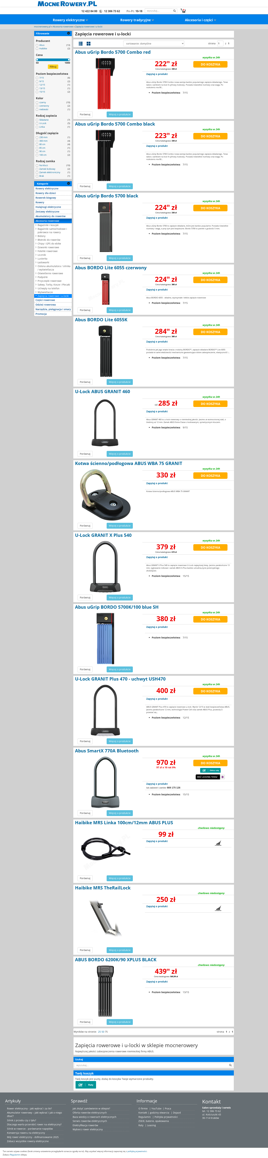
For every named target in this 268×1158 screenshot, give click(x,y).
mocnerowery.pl (42, 26)
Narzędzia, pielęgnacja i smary (53, 309)
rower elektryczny (93, 1129)
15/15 (42, 91)
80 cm (42, 144)
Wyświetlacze (45, 292)
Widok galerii (88, 44)
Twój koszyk (84, 1073)
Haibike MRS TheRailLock (103, 888)
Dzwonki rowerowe (48, 247)
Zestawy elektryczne (47, 211)
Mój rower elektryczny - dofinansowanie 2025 (33, 1137)
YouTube (156, 1108)
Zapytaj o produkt (157, 74)
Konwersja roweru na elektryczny (26, 1132)
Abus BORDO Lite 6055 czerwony (111, 267)
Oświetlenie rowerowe (50, 273)
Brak (41, 175)
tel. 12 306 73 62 (211, 1111)
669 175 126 (173, 787)
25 (99, 1031)
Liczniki (42, 254)
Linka (42, 126)
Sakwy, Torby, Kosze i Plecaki (54, 284)
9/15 (41, 81)
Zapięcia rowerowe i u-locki (88, 26)
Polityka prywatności (166, 1116)
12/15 (42, 84)
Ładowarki (43, 262)
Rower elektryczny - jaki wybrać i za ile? (29, 1108)
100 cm (42, 154)
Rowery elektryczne (70, 20)
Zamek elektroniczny (49, 172)
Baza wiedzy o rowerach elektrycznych (94, 1116)
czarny (42, 102)
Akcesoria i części (200, 20)
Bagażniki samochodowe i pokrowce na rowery (52, 230)
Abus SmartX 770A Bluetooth (107, 751)
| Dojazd (176, 1112)
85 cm (42, 147)
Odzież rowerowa (46, 304)
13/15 (42, 88)
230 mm (43, 137)
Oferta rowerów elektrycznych (90, 1112)
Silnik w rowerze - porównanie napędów (30, 1128)
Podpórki (43, 277)
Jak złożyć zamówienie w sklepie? (91, 1108)
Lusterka (42, 258)
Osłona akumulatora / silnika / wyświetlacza (54, 267)
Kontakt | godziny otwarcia (153, 1112)
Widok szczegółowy (81, 44)
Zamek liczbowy (47, 168)
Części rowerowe (45, 300)
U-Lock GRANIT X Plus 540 (103, 535)
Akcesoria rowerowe (63, 26)
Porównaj (85, 114)
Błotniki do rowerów (49, 239)
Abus (41, 45)
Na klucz (43, 165)
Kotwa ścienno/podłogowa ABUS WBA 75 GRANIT (128, 463)
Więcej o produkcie (120, 114)
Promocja (41, 313)
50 (103, 1031)
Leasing (151, 1125)
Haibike (43, 48)
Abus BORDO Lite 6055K (101, 319)
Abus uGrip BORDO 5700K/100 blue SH (117, 607)
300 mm (43, 140)
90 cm (42, 151)
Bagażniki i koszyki (48, 225)
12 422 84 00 (89, 11)
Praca (168, 1108)
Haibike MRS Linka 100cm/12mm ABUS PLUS (124, 822)
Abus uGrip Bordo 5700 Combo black (115, 124)
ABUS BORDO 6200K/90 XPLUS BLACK (115, 959)
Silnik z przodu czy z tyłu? (21, 1120)
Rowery (40, 202)
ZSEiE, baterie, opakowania (153, 1121)
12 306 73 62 (112, 11)
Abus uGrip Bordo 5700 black (106, 196)
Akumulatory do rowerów (50, 216)
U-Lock (42, 123)
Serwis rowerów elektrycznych (90, 1121)
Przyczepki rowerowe (50, 280)
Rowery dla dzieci (46, 193)
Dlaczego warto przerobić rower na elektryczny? (34, 1124)
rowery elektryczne (38, 1141)
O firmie (143, 1108)
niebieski (43, 109)
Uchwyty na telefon (48, 288)
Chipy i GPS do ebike (49, 243)
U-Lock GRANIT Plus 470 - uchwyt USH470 (120, 679)
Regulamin (144, 1116)
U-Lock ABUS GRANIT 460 (102, 391)
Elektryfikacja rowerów (85, 1125)
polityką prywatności (137, 1151)
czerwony (44, 105)
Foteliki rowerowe (48, 251)
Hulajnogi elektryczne (48, 207)
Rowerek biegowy (46, 197)
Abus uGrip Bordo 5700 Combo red (113, 52)
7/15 (41, 77)
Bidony (41, 236)
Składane (44, 119)
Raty (140, 1125)
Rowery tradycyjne (137, 20)
